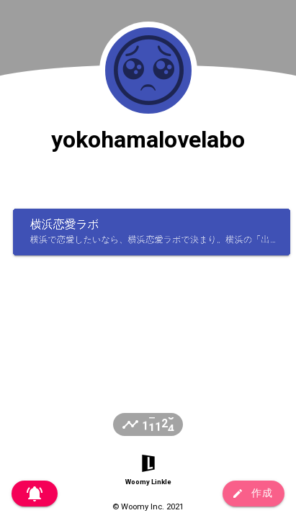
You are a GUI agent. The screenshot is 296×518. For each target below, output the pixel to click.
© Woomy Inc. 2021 (148, 507)
